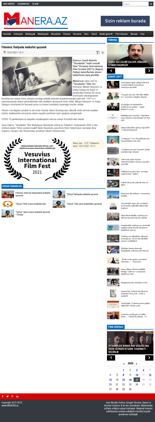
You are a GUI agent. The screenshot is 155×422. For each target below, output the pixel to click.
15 (123, 379)
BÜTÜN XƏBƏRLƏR (130, 322)
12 (150, 374)
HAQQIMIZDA (23, 4)
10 (137, 374)
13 (110, 379)
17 (137, 379)
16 (130, 379)
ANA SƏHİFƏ (8, 4)
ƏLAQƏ (35, 4)
